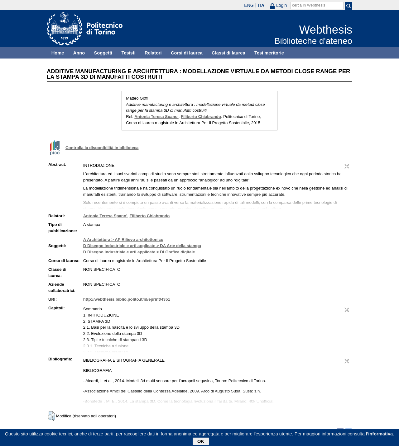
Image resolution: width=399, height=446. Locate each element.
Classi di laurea (228, 52)
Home (57, 52)
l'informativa (379, 434)
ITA (261, 5)
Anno (79, 52)
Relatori (153, 52)
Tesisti (128, 52)
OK (200, 442)
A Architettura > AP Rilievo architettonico (123, 239)
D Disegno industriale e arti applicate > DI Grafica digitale (139, 252)
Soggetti (103, 52)
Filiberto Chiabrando (201, 116)
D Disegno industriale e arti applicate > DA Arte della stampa (142, 245)
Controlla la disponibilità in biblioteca (101, 147)
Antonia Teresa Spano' (156, 116)
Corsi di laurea (187, 52)
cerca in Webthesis (308, 5)
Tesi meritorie (269, 52)
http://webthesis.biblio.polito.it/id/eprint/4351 (126, 299)
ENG (248, 5)
